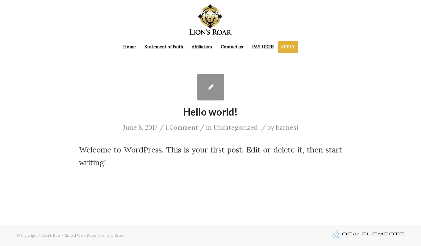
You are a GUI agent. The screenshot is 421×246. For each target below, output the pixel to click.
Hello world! (210, 112)
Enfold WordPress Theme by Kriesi (94, 235)
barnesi (287, 127)
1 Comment (181, 127)
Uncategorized (235, 127)
